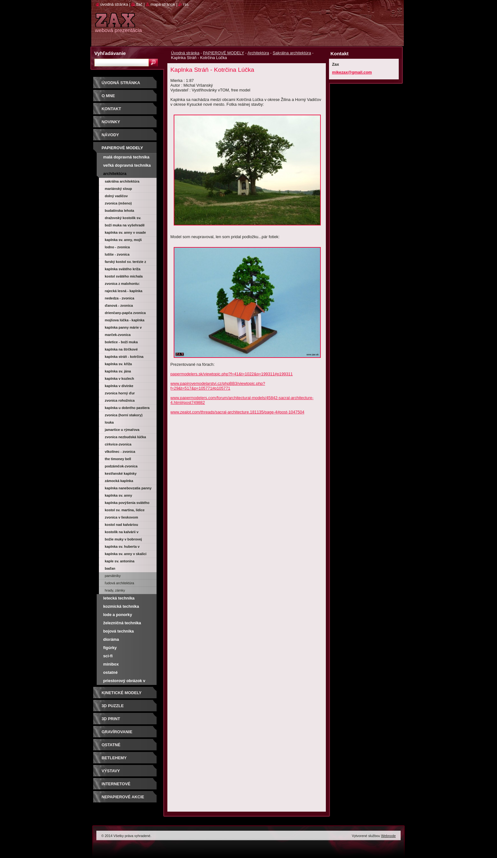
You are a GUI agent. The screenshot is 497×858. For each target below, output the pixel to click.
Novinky (111, 121)
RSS (186, 4)
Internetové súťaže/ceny (116, 786)
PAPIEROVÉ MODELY (223, 52)
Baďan (110, 568)
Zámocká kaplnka (119, 481)
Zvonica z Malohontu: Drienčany (122, 284)
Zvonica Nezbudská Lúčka (125, 437)
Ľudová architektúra (119, 583)
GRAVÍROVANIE (117, 731)
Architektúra (258, 52)
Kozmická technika (121, 606)
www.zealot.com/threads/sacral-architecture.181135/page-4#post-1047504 (238, 412)
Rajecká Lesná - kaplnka (124, 291)
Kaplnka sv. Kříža (118, 364)
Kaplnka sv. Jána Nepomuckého (118, 372)
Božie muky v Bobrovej (123, 539)
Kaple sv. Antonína (119, 561)
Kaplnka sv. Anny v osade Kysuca (125, 233)
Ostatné (110, 672)
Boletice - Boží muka (121, 342)
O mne (108, 95)
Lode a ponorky (117, 614)
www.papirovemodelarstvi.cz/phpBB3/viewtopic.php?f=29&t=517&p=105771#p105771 (218, 386)
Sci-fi (108, 656)
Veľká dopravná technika (127, 165)
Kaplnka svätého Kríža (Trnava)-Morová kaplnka (125, 270)
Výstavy (111, 770)
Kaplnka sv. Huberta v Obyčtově (122, 547)
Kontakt (111, 108)
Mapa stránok (163, 4)
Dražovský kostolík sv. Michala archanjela (123, 219)
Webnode (388, 836)
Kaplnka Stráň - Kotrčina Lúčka (124, 357)
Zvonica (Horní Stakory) (124, 415)
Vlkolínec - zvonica (120, 451)
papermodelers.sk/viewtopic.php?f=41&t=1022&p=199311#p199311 (232, 374)
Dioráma (111, 639)
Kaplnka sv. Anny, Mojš (123, 240)
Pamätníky (113, 576)
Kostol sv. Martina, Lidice (125, 510)
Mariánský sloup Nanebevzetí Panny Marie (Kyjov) (125, 189)
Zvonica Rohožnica (120, 400)
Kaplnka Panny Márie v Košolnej (123, 328)
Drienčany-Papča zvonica (125, 313)
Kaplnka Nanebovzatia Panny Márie (128, 489)
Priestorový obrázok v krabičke (124, 681)
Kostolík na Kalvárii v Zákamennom (122, 533)
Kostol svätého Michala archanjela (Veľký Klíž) (124, 277)
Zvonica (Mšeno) (118, 203)
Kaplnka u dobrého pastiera (127, 408)
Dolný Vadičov (116, 196)
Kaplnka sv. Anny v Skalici (126, 554)
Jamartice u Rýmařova (122, 430)
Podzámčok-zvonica (121, 466)
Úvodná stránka (185, 52)
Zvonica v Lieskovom (121, 517)
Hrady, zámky (115, 590)
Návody (110, 134)
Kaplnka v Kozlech (119, 378)
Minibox (111, 664)
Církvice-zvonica (118, 444)
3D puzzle (113, 705)
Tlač (139, 4)
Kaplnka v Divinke (119, 386)
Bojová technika (118, 631)
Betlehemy (114, 757)
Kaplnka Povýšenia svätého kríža (127, 503)
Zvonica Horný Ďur (120, 393)
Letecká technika (119, 598)
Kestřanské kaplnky (121, 473)
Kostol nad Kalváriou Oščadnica (121, 525)
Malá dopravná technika (126, 157)
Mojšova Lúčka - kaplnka (125, 320)
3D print (111, 718)
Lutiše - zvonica (117, 254)
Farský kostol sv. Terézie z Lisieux (125, 262)
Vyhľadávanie (110, 53)
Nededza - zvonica (119, 298)
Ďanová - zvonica (119, 305)
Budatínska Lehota (119, 210)
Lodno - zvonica (117, 247)
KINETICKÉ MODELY (122, 692)
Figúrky (110, 647)
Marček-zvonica (118, 335)
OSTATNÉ (111, 744)
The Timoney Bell (118, 459)
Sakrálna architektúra (292, 52)
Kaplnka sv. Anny (118, 495)
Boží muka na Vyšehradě (125, 225)
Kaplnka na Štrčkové (121, 349)
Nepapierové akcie (123, 796)
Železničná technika (122, 622)
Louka (109, 422)
